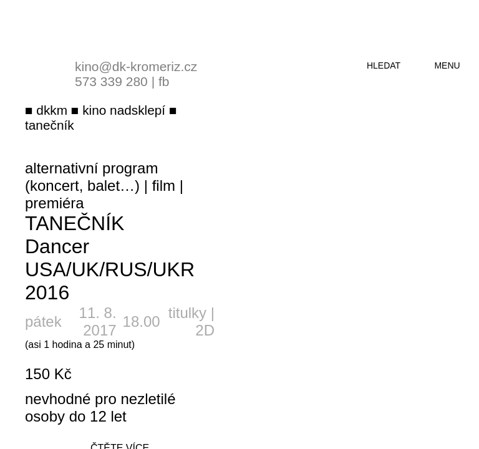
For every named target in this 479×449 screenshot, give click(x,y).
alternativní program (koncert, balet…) (91, 177)
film (163, 185)
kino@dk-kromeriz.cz (136, 66)
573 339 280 (111, 81)
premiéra (54, 203)
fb (164, 81)
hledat (383, 65)
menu (447, 65)
